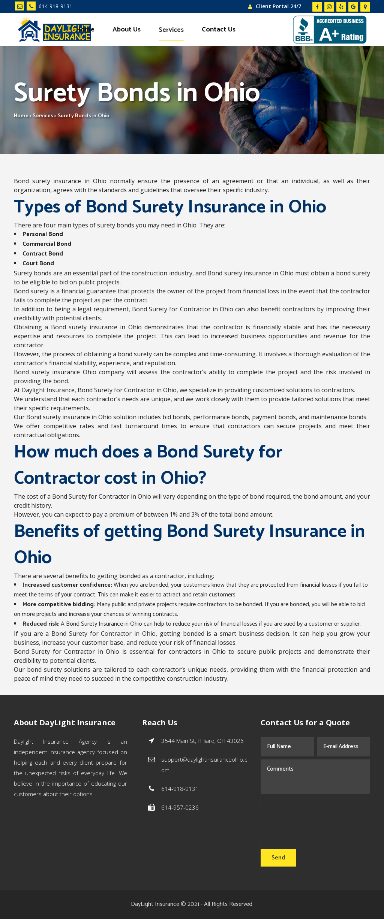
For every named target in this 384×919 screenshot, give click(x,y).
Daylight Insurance (48, 390)
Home (21, 116)
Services (43, 116)
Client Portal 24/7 (278, 6)
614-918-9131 (49, 6)
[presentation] (318, 822)
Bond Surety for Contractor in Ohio (103, 633)
